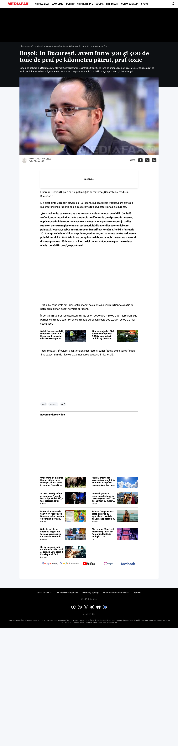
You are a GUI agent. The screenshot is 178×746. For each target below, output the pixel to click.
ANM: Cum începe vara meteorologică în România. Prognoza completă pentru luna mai (103, 481)
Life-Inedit (112, 4)
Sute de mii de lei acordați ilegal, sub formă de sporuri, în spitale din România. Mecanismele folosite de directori (51, 533)
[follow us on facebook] (128, 564)
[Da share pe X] (147, 160)
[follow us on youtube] (89, 564)
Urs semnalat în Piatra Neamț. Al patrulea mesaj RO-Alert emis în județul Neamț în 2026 (51, 481)
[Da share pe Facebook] (140, 160)
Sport (144, 4)
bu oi (44, 404)
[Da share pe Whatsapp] (154, 160)
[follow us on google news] (50, 564)
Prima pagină (24, 46)
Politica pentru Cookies (67, 593)
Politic (70, 4)
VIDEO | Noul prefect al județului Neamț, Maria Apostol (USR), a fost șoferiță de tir (51, 497)
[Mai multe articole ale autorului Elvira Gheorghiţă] (24, 160)
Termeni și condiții (90, 593)
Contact (137, 593)
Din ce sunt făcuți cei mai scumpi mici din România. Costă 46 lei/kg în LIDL (103, 533)
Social (99, 4)
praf (63, 404)
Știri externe (85, 4)
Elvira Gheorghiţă (36, 161)
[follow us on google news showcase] (69, 564)
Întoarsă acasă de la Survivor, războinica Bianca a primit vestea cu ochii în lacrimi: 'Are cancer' (52, 515)
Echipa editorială (44, 593)
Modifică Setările (89, 599)
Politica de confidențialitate (116, 593)
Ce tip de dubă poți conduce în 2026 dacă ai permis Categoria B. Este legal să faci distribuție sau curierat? (51, 551)
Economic (57, 4)
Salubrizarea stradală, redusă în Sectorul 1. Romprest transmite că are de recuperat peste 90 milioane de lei (52, 335)
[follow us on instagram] (108, 564)
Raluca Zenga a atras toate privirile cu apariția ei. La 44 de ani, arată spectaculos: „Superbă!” (103, 515)
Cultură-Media (129, 4)
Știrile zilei (42, 4)
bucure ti (53, 404)
